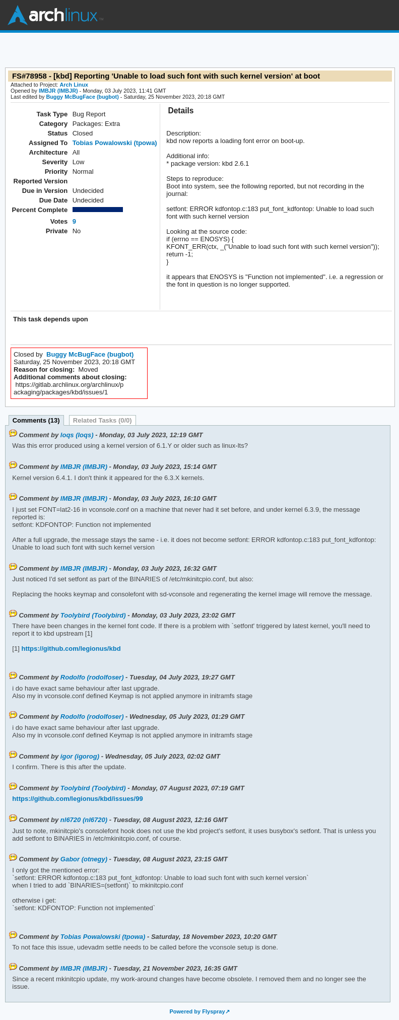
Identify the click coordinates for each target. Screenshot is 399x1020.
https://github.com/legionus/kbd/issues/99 (77, 798)
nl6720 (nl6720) (83, 820)
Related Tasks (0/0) (102, 420)
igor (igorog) (79, 756)
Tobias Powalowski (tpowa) (115, 143)
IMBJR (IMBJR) (58, 91)
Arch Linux (55, 15)
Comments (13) (36, 420)
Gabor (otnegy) (83, 859)
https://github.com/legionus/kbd (70, 648)
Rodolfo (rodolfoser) (92, 677)
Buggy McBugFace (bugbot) (82, 97)
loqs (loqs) (77, 435)
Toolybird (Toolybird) (93, 615)
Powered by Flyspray (197, 1011)
